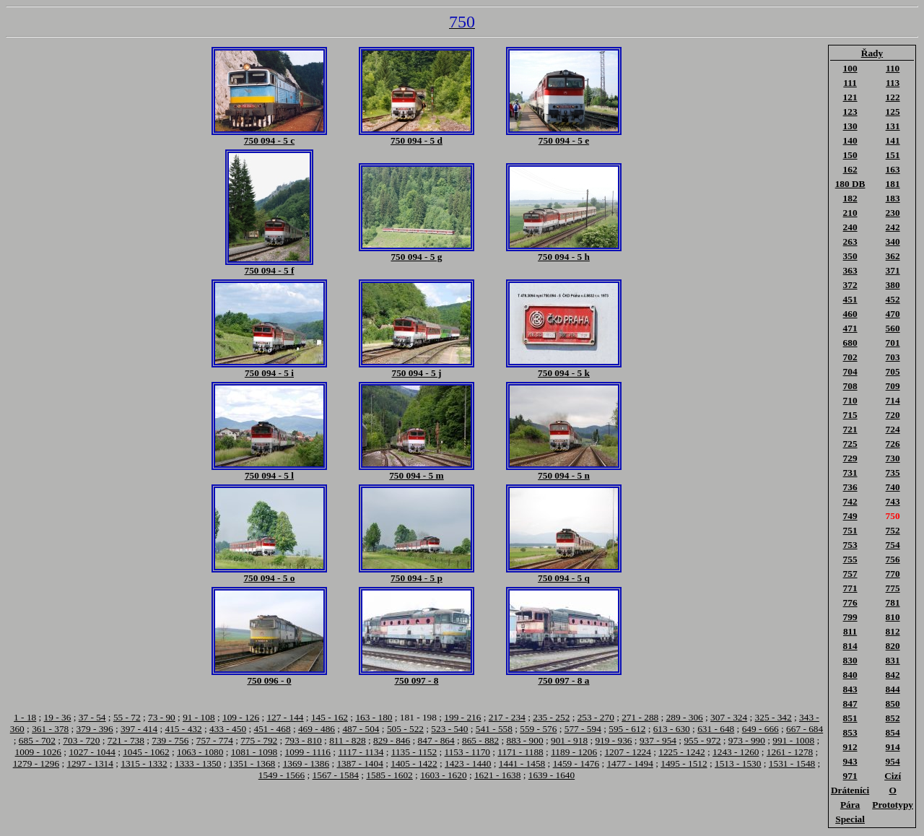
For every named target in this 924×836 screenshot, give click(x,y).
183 (893, 198)
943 (850, 761)
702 (850, 357)
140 (850, 140)
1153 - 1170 (467, 751)
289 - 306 (684, 717)
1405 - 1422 (414, 763)
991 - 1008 (793, 740)
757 (850, 573)
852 (893, 718)
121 (850, 97)
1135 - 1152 (414, 751)
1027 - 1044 (92, 751)
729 (850, 458)
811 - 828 (347, 740)
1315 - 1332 (144, 763)
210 (850, 212)
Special (850, 819)
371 (893, 270)
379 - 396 (95, 728)
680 (850, 342)
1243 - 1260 (735, 751)
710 (850, 400)
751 (850, 530)
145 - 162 (329, 717)
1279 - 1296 (36, 763)
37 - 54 (92, 717)
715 (850, 414)
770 (893, 573)
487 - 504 (360, 728)
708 (850, 385)
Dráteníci (850, 790)
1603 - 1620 (443, 775)
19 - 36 (57, 717)
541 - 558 (494, 728)
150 (850, 154)
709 (893, 385)
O (892, 790)
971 (850, 775)
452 (893, 299)
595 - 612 (627, 728)
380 (893, 284)
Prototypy (892, 804)
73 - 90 (161, 717)
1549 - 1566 (281, 775)
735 (893, 472)
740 (893, 487)
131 (893, 126)
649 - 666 (760, 728)
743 (893, 501)
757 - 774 (214, 740)
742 (850, 501)
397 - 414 (139, 728)
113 (892, 82)
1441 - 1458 (522, 763)
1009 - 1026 (38, 751)
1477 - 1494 (629, 763)
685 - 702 (37, 740)
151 (893, 154)
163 (893, 169)
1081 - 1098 (254, 751)
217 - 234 (507, 717)
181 (893, 183)
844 (893, 689)
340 (893, 241)
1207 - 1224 (627, 751)
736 (850, 487)
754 (893, 544)
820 (893, 645)
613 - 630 (671, 728)
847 (850, 703)
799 (850, 616)
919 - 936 (613, 740)
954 (893, 761)
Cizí (892, 775)
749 (850, 515)
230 (893, 212)
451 (850, 299)
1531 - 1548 (792, 763)
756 (893, 559)
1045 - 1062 (146, 751)
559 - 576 (538, 728)
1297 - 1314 (89, 763)
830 (850, 660)
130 (850, 126)
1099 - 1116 (308, 751)
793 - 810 (303, 740)
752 (893, 530)
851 (850, 718)
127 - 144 (284, 717)
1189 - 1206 (574, 751)
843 (850, 689)
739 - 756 (170, 740)
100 (850, 68)
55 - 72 (127, 717)
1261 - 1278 (790, 751)
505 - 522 (405, 728)
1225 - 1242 (681, 751)
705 (893, 371)
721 (850, 429)
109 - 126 (240, 717)
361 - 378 (50, 728)
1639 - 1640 (551, 775)
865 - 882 (480, 740)
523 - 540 (449, 728)
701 (893, 342)
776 (850, 602)
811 (850, 631)
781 (893, 602)
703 (893, 357)
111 (850, 82)
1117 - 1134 (360, 751)
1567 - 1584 (336, 775)
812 (893, 631)
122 (893, 97)
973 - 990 (746, 740)
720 (893, 414)
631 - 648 (715, 728)
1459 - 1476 (576, 763)
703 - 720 (81, 740)
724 (893, 429)
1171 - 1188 (520, 751)
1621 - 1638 (497, 775)
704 (850, 371)
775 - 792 (258, 740)
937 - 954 (658, 740)
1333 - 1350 (198, 763)
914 (893, 746)
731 (850, 472)
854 (893, 732)
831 (893, 660)
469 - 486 (316, 728)
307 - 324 (728, 717)
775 (893, 588)
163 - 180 (373, 717)
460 (850, 313)
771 (850, 588)
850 (893, 703)
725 (850, 443)
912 (850, 746)
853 (850, 732)
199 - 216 (462, 717)
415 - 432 (183, 728)
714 (893, 400)
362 (893, 256)
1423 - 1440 (468, 763)
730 (893, 458)
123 (850, 111)
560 (893, 328)
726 (893, 443)
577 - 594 (583, 728)
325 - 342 (773, 717)
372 (850, 284)
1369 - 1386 (306, 763)
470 (893, 313)
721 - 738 (126, 740)
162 (850, 169)
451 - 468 (271, 728)
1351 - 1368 (252, 763)
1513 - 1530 (738, 763)
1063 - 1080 (200, 751)
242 (893, 227)
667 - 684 (804, 728)
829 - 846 (391, 740)
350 (850, 256)
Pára (850, 804)
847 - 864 (436, 740)
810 (893, 616)
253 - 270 (596, 717)
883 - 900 (525, 740)
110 (892, 68)
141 (893, 140)
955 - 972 (702, 740)
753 (850, 544)
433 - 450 (227, 728)
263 (850, 241)
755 (850, 559)
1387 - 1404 (359, 763)
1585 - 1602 (389, 775)
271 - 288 (640, 717)
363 (850, 270)
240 (850, 227)
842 (893, 674)
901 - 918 (569, 740)
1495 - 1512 (684, 763)
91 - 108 (198, 717)
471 (850, 328)
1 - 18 (25, 717)
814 (850, 645)
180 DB (850, 183)
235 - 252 (551, 717)
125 (893, 111)
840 (850, 674)
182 (850, 198)
